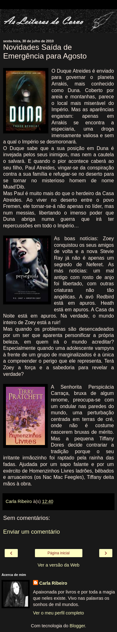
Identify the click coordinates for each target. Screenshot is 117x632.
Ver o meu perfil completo (58, 612)
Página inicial (58, 553)
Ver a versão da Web (58, 564)
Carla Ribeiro (53, 583)
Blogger (77, 625)
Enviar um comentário (31, 531)
